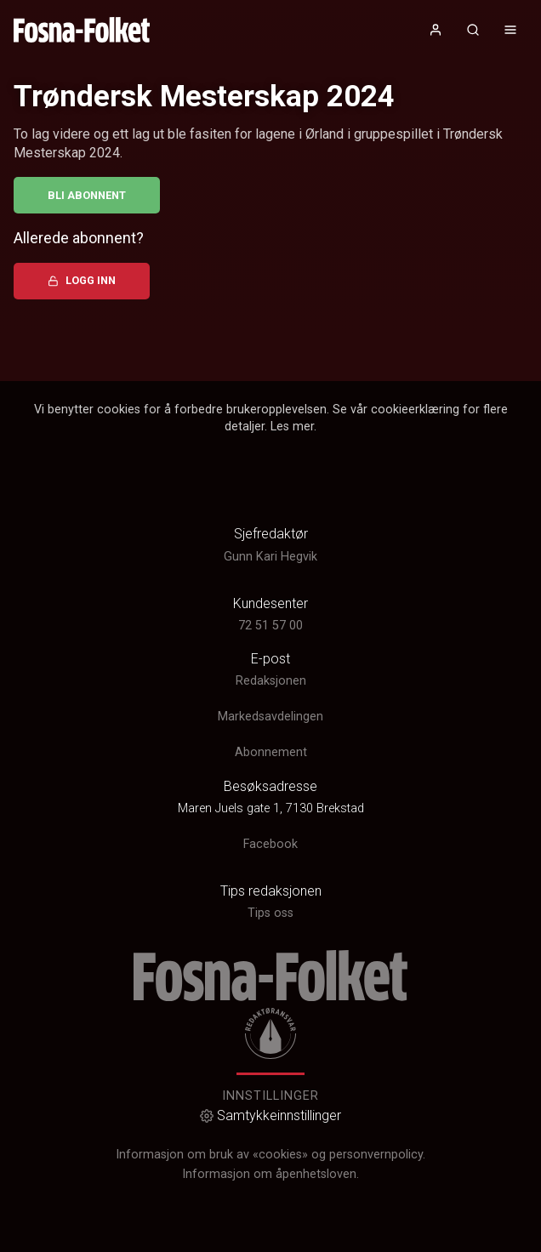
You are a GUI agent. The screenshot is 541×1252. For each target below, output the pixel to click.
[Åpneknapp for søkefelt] (473, 30)
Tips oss (270, 913)
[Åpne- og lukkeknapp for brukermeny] (436, 30)
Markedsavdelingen (270, 716)
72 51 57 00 (270, 625)
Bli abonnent (87, 195)
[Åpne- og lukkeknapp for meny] (510, 30)
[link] (82, 30)
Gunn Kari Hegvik (270, 556)
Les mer (292, 426)
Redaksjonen (271, 681)
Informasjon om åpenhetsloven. (270, 1174)
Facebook (270, 844)
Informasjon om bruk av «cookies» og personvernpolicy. (270, 1154)
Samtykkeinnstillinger (270, 1115)
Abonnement (271, 752)
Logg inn (82, 280)
